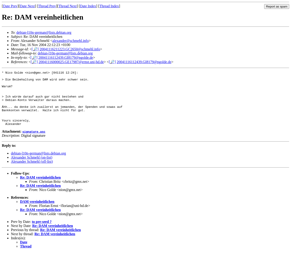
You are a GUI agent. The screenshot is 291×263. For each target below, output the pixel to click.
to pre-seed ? (42, 233)
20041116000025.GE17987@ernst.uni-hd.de (71, 62)
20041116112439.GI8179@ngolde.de (65, 57)
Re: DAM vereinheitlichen (40, 188)
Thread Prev (47, 6)
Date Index (88, 6)
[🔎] (35, 49)
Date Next (27, 6)
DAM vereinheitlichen (37, 212)
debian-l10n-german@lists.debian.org (43, 32)
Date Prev (10, 6)
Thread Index (109, 6)
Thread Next (67, 6)
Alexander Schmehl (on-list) (31, 168)
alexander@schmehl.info (70, 41)
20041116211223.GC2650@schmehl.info (70, 49)
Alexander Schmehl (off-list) (32, 172)
